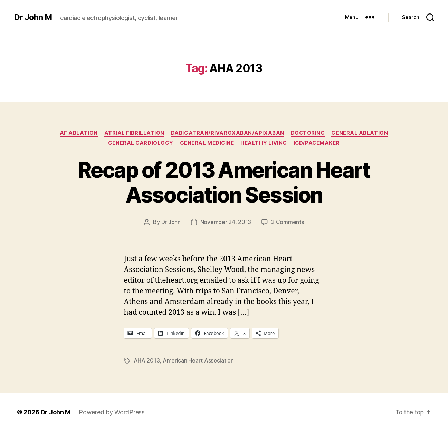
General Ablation (360, 133)
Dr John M (33, 17)
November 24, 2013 (225, 222)
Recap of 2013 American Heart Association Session (224, 182)
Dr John (171, 222)
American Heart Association (198, 360)
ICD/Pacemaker (317, 143)
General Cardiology (140, 143)
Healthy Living (264, 143)
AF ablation (78, 133)
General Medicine (207, 143)
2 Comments (287, 222)
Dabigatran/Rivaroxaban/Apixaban (227, 133)
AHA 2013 (147, 360)
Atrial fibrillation (134, 133)
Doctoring (308, 133)
